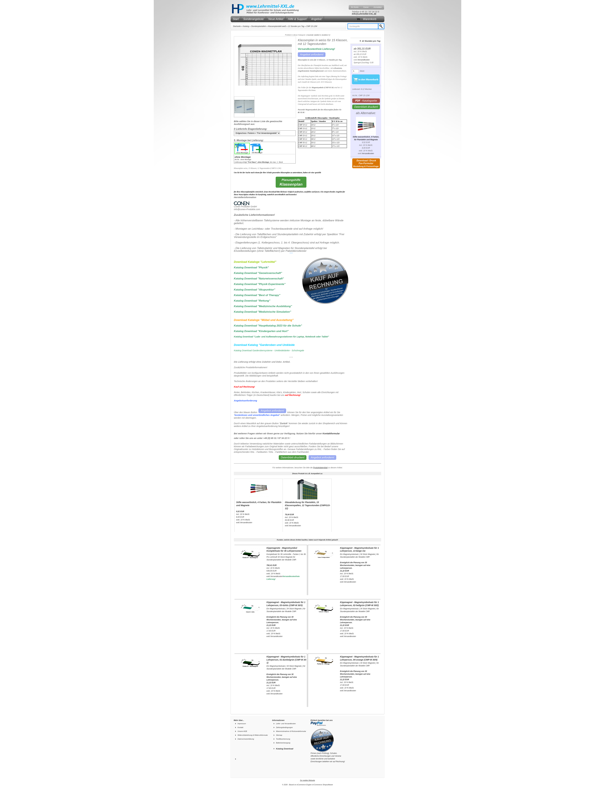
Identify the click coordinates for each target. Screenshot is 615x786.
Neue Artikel (275, 19)
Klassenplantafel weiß (277, 26)
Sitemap (279, 735)
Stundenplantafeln (258, 26)
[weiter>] (317, 35)
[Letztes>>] (326, 35)
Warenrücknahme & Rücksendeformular (291, 731)
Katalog (246, 26)
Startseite (237, 26)
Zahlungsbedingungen (284, 727)
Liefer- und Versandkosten (286, 723)
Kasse (366, 7)
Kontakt (240, 727)
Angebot (316, 19)
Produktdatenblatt (320, 468)
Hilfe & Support (297, 19)
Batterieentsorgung (283, 743)
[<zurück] (309, 35)
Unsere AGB (242, 731)
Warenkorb (369, 19)
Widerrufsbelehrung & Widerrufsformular (253, 735)
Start (236, 19)
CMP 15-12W (311, 26)
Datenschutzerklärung (246, 739)
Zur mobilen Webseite (307, 780)
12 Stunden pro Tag (296, 26)
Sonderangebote (253, 19)
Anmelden (377, 7)
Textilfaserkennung (283, 739)
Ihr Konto (355, 7)
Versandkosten (363, 60)
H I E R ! (301, 112)
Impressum (242, 723)
